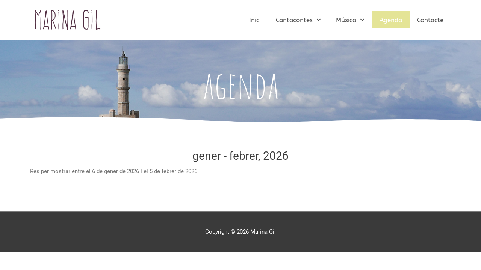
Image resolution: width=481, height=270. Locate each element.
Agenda (391, 20)
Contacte (430, 20)
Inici (255, 20)
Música (350, 20)
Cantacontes (298, 20)
